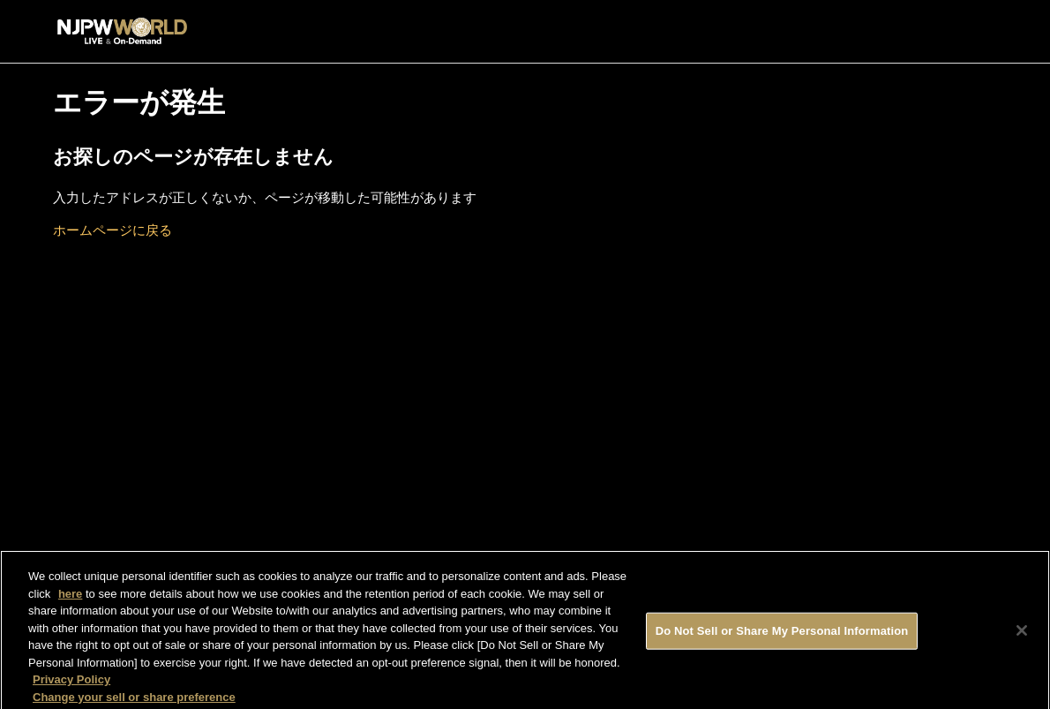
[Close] (1021, 634)
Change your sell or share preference (134, 700)
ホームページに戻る (112, 230)
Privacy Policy (71, 683)
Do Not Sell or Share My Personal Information (782, 634)
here (70, 597)
